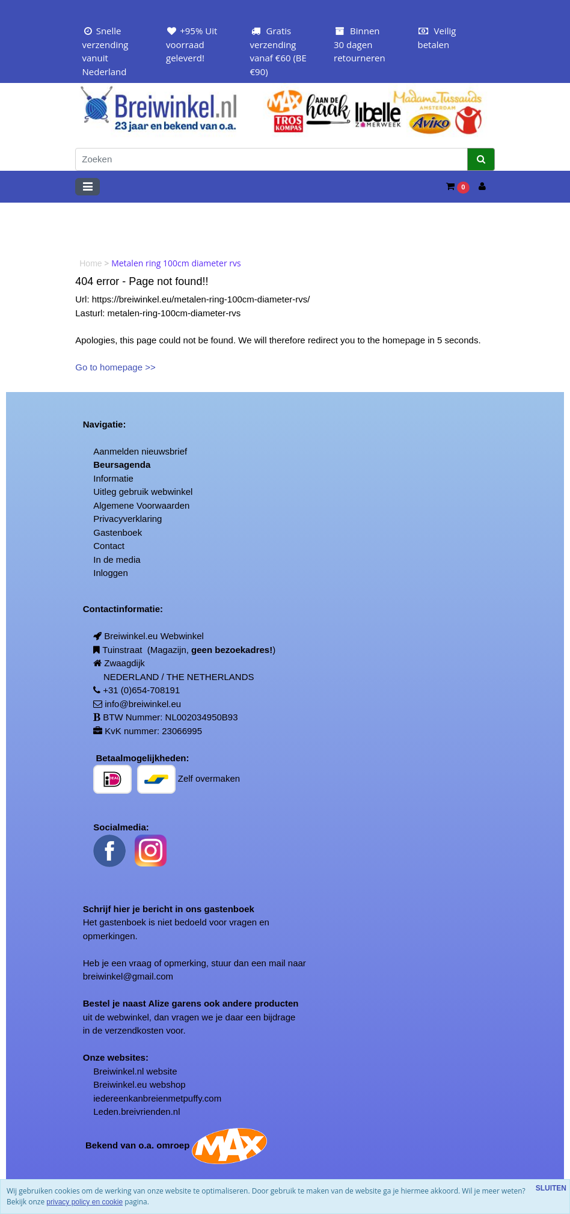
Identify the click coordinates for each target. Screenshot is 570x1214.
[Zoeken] (271, 159)
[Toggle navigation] (87, 186)
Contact (108, 546)
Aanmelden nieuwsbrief (140, 451)
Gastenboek (117, 532)
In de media (116, 559)
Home (91, 263)
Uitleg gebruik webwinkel (142, 491)
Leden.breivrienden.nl (136, 1111)
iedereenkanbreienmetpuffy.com (157, 1098)
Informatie (113, 478)
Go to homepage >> (115, 367)
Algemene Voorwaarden (141, 505)
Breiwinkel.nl (118, 1071)
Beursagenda (121, 464)
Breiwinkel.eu (120, 1084)
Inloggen (110, 573)
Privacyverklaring (127, 518)
